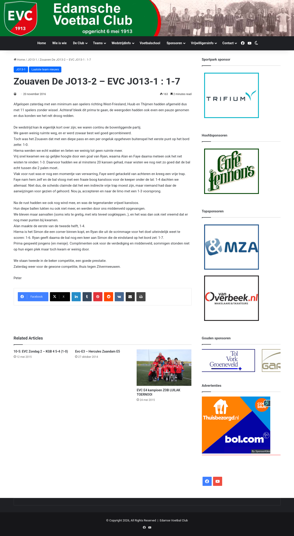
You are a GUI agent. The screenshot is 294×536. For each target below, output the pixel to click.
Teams (98, 43)
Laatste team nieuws (45, 69)
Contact (228, 43)
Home (41, 43)
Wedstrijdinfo (121, 43)
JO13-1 (32, 59)
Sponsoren (174, 43)
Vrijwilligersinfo (202, 43)
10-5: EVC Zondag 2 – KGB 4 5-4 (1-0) (41, 351)
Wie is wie (59, 43)
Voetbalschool (150, 43)
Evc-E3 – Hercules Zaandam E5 (97, 351)
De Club (78, 43)
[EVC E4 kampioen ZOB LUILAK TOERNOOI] (164, 367)
